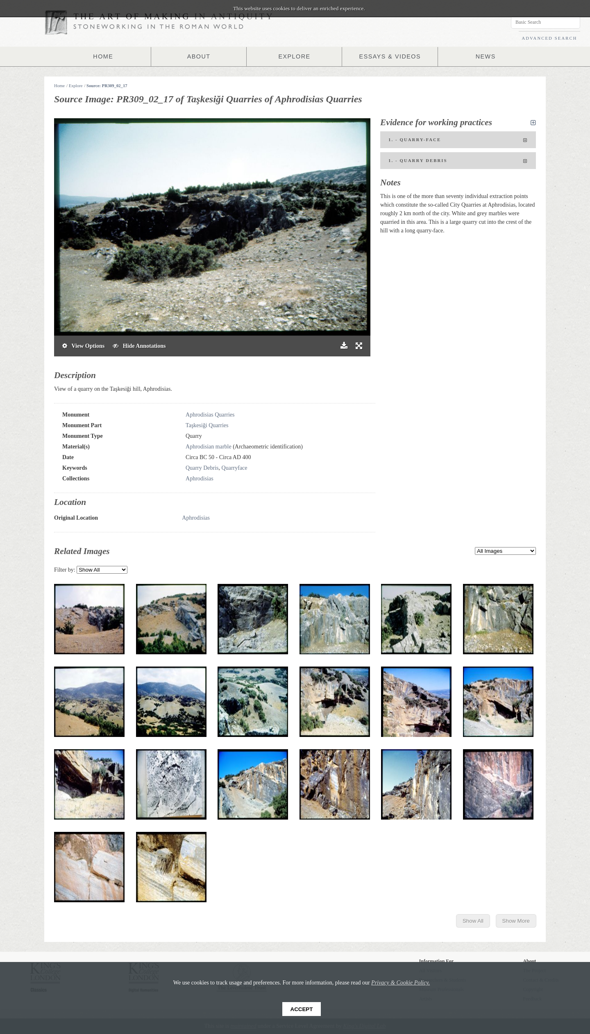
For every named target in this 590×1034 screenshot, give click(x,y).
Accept (301, 1009)
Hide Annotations (139, 346)
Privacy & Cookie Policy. (400, 983)
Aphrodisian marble (208, 447)
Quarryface (234, 468)
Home (59, 85)
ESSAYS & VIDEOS (390, 56)
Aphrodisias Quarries (210, 415)
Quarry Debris (202, 468)
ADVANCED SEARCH (549, 38)
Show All (473, 921)
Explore (76, 85)
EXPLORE (294, 56)
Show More (516, 921)
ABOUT (199, 56)
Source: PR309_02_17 (106, 85)
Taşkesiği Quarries (207, 425)
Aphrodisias (199, 478)
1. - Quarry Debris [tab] (458, 161)
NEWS (485, 56)
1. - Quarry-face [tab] (458, 140)
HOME (103, 56)
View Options (83, 346)
